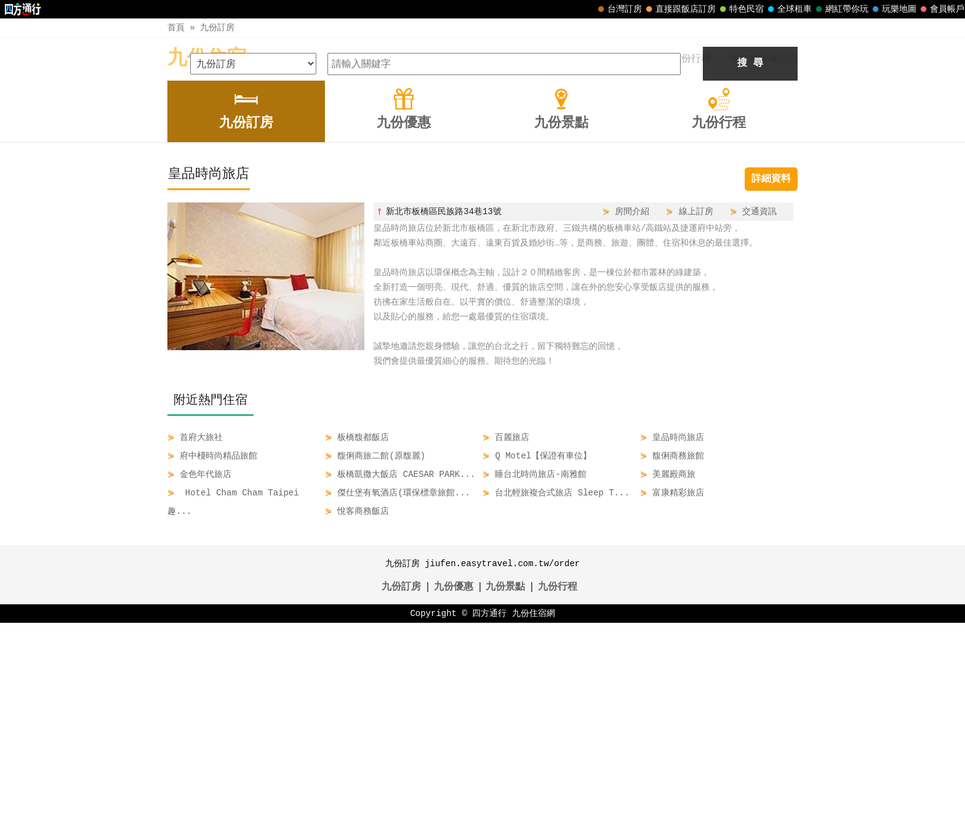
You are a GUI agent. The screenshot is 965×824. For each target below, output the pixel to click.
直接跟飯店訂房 (679, 9)
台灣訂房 (618, 9)
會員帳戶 (941, 9)
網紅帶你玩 (840, 9)
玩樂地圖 (893, 9)
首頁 (176, 27)
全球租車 (788, 9)
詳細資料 (771, 380)
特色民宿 (740, 9)
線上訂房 (696, 412)
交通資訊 (759, 412)
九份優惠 (453, 788)
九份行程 (557, 788)
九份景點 (505, 788)
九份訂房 (217, 27)
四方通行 (489, 814)
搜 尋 (750, 264)
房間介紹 (632, 412)
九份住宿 (206, 59)
